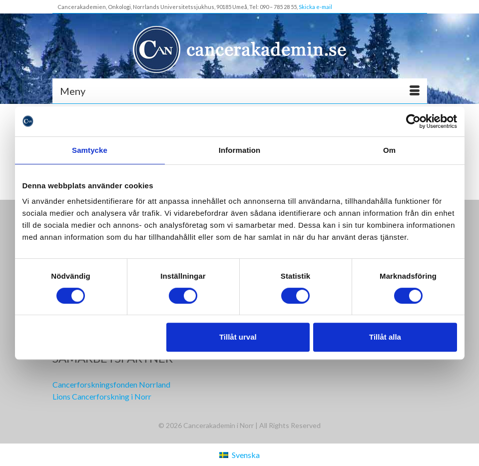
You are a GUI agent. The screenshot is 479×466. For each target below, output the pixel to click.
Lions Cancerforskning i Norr (101, 396)
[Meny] (239, 90)
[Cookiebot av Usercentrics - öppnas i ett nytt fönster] (413, 121)
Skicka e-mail (315, 6)
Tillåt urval (238, 337)
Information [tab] (240, 150)
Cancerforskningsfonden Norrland (111, 384)
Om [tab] (389, 150)
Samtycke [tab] (89, 150)
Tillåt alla (385, 337)
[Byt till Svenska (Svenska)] (239, 455)
